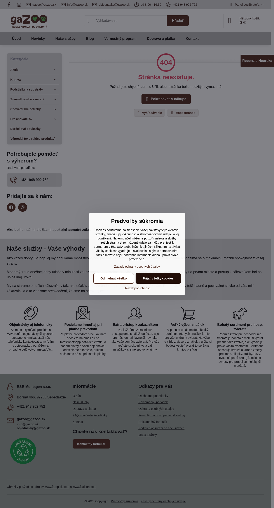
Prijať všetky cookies (158, 278)
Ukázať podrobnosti (137, 288)
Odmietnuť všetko (113, 278)
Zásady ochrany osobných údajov (137, 266)
